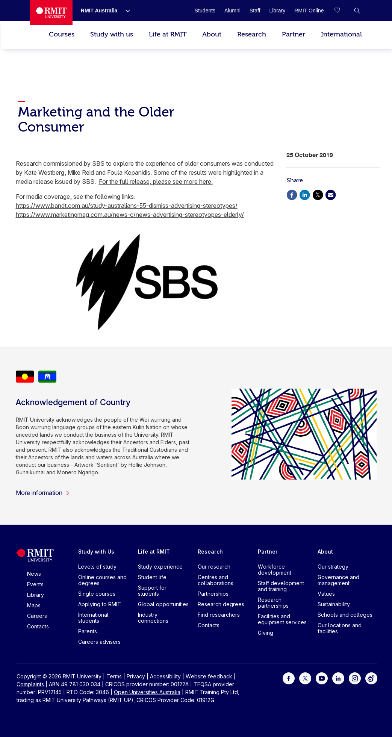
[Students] (205, 10)
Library (35, 595)
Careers (37, 616)
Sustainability (334, 604)
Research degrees (221, 604)
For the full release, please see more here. (156, 181)
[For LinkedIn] (338, 678)
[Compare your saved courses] (342, 10)
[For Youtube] (322, 678)
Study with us (111, 34)
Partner (293, 34)
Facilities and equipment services (282, 619)
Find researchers (219, 614)
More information (43, 492)
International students (93, 617)
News (34, 574)
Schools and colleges (345, 614)
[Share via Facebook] (292, 194)
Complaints (30, 684)
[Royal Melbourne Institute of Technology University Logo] (51, 12)
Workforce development (274, 569)
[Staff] (255, 10)
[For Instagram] (355, 678)
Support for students (152, 590)
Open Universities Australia (147, 692)
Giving (265, 633)
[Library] (277, 10)
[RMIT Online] (309, 10)
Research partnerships (273, 602)
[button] (357, 10)
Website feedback (209, 676)
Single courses (96, 593)
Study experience (160, 566)
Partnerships (213, 593)
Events (35, 584)
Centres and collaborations (215, 580)
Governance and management (338, 580)
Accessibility (165, 676)
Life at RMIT (167, 34)
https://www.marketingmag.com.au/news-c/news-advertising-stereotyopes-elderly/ (130, 214)
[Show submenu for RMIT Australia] (125, 10)
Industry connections (153, 617)
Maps (34, 605)
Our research (214, 566)
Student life (152, 577)
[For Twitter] (305, 678)
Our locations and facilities (340, 628)
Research (251, 34)
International (341, 34)
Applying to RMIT (99, 604)
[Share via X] (317, 194)
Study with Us (96, 551)
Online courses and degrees (102, 580)
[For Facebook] (289, 678)
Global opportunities (163, 604)
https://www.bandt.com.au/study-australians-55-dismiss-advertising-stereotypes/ (127, 205)
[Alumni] (232, 10)
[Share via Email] (330, 194)
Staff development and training (281, 586)
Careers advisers (99, 642)
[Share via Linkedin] (304, 194)
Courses (61, 34)
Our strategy (333, 566)
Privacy (136, 676)
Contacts (38, 626)
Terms (114, 676)
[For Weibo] (371, 678)
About (211, 34)
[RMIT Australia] (99, 10)
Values (326, 593)
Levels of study (97, 566)
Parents (87, 631)
